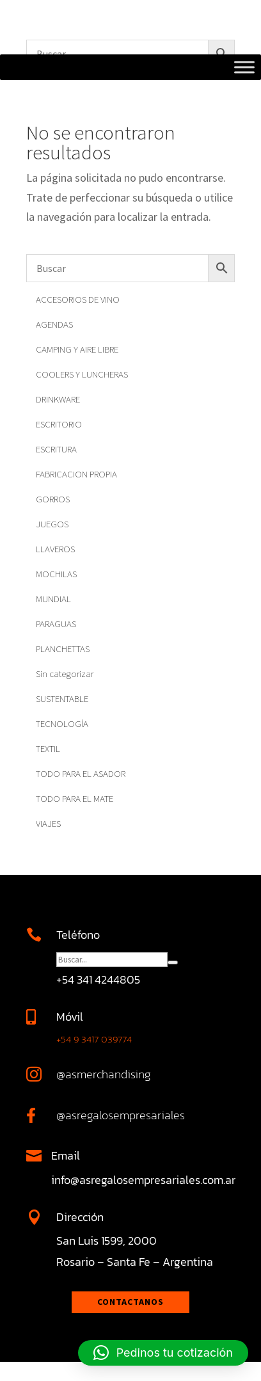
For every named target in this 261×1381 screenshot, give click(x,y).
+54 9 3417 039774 (94, 1039)
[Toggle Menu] (244, 67)
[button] (163, 1353)
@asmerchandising (103, 1074)
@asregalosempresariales (120, 1115)
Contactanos (130, 1301)
